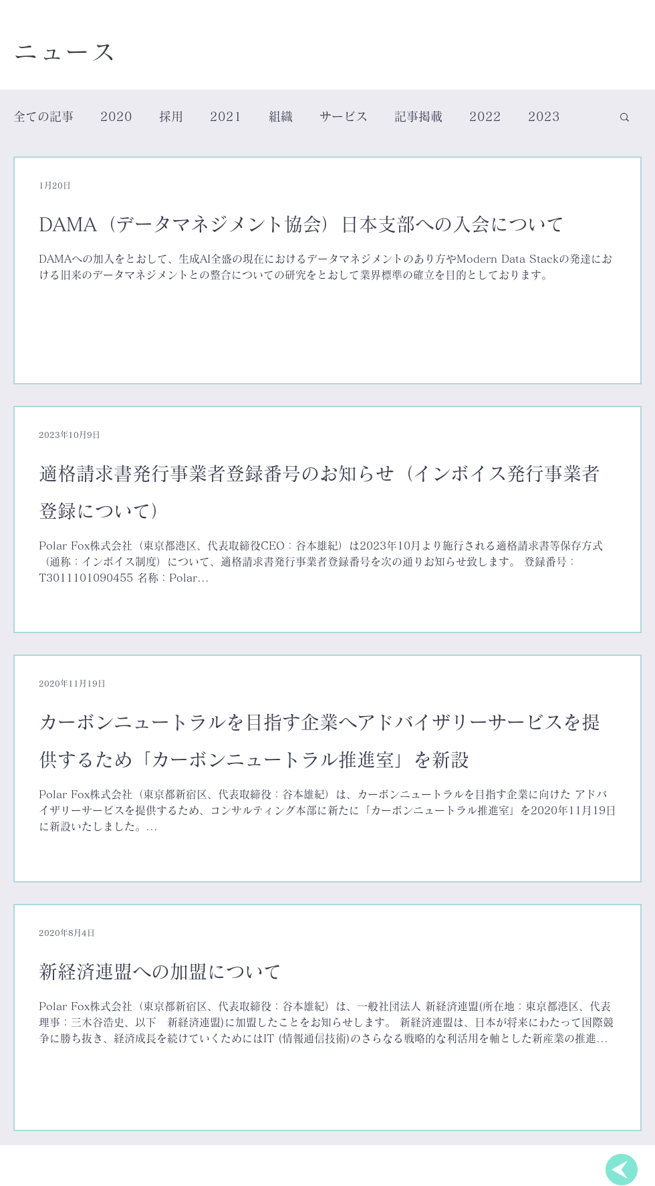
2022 (485, 116)
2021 (226, 116)
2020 (116, 116)
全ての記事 (43, 116)
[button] (624, 118)
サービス (343, 116)
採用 (171, 116)
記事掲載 (418, 116)
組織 (281, 116)
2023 (544, 116)
